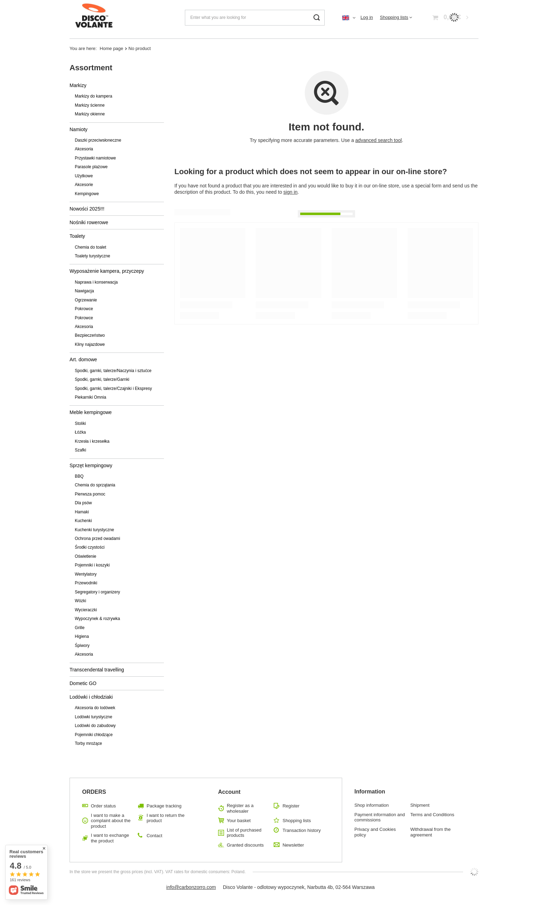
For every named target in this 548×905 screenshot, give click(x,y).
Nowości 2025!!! (87, 209)
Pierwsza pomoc (90, 494)
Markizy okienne (90, 114)
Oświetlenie (85, 556)
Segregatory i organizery (97, 592)
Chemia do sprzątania (95, 485)
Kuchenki (83, 520)
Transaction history (301, 830)
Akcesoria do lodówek (95, 707)
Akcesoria (84, 149)
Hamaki (82, 511)
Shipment (420, 805)
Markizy (78, 85)
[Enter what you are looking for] (255, 18)
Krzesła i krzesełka (92, 441)
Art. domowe (83, 359)
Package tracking (163, 805)
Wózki (80, 600)
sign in (290, 192)
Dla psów (83, 502)
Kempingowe (87, 193)
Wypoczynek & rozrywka (97, 618)
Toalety (77, 236)
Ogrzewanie (86, 300)
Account (229, 792)
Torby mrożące (88, 743)
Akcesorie (84, 184)
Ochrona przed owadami (97, 538)
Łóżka (80, 432)
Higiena (82, 636)
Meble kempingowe (91, 412)
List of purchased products (244, 832)
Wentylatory (86, 574)
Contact (154, 835)
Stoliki (80, 423)
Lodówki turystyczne (93, 716)
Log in (367, 17)
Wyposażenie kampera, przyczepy (107, 271)
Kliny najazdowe (90, 344)
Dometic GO (83, 683)
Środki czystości (89, 547)
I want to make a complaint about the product (110, 821)
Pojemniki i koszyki (92, 565)
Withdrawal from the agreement (430, 832)
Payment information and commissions (379, 817)
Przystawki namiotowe (95, 158)
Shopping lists (394, 17)
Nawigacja (84, 290)
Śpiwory (82, 645)
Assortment (91, 67)
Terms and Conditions (432, 814)
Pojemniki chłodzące (94, 734)
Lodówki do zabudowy (95, 725)
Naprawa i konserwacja (96, 282)
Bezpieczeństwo (90, 335)
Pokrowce (84, 308)
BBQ (79, 476)
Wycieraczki (86, 609)
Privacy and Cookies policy (375, 832)
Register (290, 805)
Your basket (239, 820)
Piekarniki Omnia (90, 397)
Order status (103, 805)
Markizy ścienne (89, 105)
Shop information (371, 805)
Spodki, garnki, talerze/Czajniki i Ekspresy (113, 388)
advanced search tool (378, 140)
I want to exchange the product (110, 838)
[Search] (317, 18)
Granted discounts (245, 845)
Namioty (78, 129)
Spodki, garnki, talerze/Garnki (102, 379)
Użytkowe (84, 175)
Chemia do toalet (90, 247)
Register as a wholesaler (240, 808)
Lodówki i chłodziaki (91, 697)
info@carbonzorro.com (191, 887)
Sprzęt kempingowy (91, 465)
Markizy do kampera (93, 96)
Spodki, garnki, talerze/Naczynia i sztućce (113, 370)
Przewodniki (86, 582)
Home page (111, 48)
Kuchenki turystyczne (94, 529)
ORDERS (94, 792)
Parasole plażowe (91, 166)
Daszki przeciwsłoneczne (98, 140)
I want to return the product (165, 818)
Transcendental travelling (97, 669)
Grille (80, 627)
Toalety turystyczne (92, 256)
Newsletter (293, 845)
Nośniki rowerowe (89, 222)
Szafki (80, 450)
